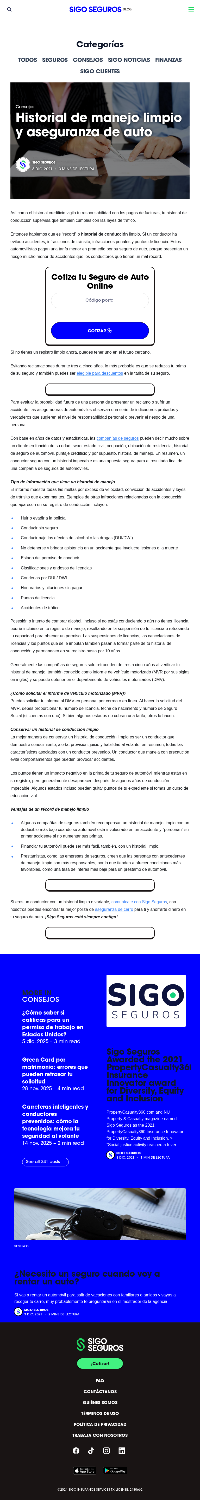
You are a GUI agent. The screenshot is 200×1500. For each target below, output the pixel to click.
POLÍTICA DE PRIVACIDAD (100, 1424)
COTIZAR (100, 331)
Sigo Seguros (43, 162)
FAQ (100, 1381)
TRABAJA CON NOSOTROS (100, 1435)
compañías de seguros (118, 438)
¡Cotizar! (100, 1363)
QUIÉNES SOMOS (100, 1402)
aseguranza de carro (114, 909)
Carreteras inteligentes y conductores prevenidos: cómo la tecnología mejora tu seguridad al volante (55, 1121)
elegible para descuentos (100, 373)
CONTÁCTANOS (100, 1391)
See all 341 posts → (45, 1162)
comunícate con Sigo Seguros (139, 902)
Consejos (25, 107)
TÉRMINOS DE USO (100, 1413)
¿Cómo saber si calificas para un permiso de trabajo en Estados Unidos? (52, 1023)
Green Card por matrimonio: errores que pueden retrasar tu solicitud (55, 1070)
